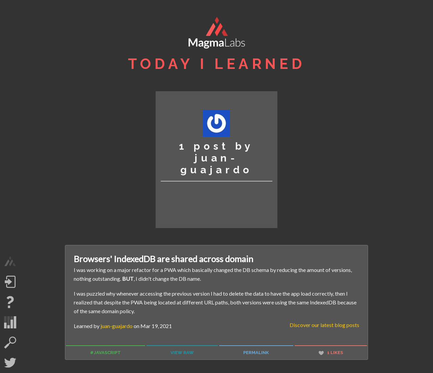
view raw (182, 352)
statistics (10, 322)
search (10, 342)
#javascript (105, 352)
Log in (10, 282)
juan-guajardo (116, 326)
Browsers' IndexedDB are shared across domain (163, 259)
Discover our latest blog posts (324, 325)
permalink (256, 352)
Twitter (10, 363)
